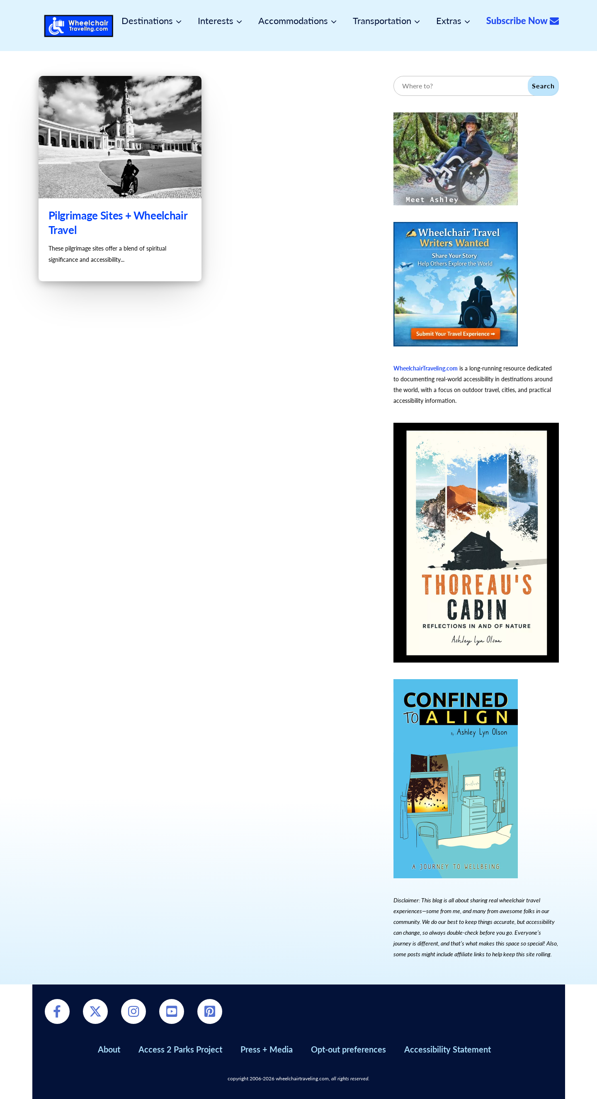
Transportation (382, 20)
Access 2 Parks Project (180, 1049)
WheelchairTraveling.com (425, 368)
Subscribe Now (522, 20)
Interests (215, 20)
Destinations (147, 20)
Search (543, 86)
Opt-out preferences (348, 1049)
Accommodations (293, 20)
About (109, 1049)
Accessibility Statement (447, 1049)
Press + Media (266, 1049)
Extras (448, 20)
